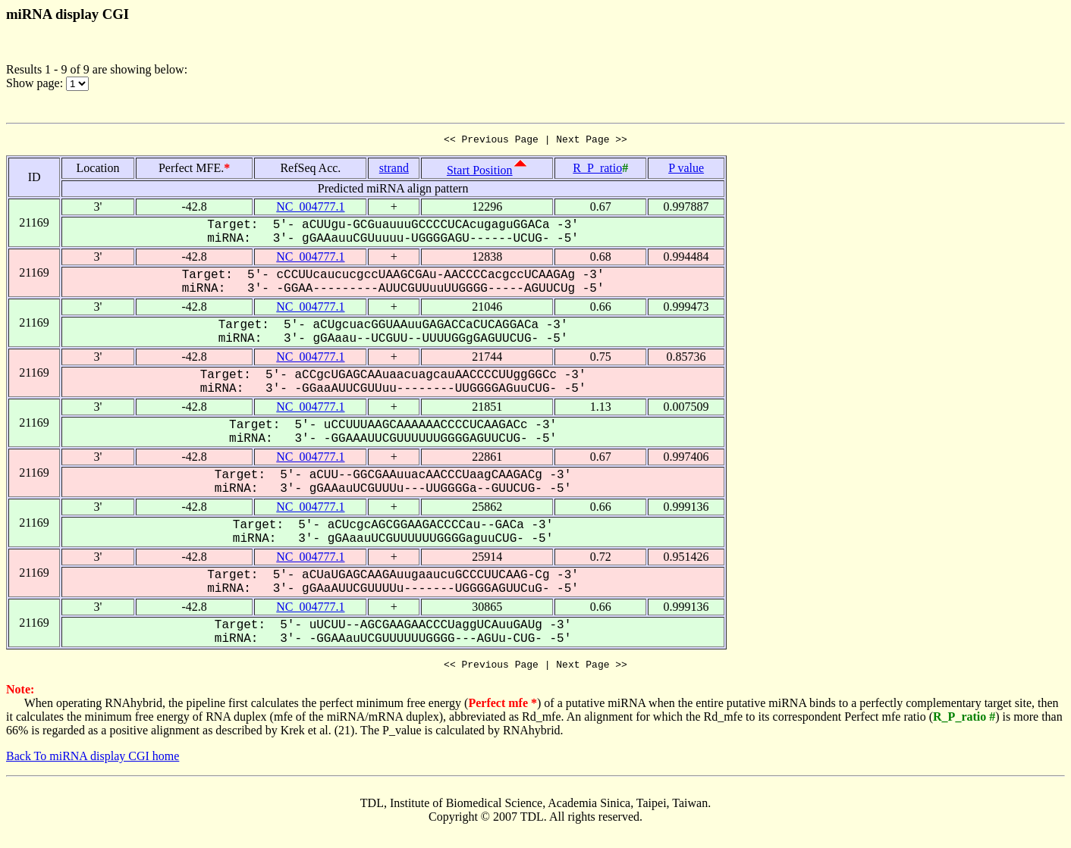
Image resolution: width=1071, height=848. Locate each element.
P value (686, 170)
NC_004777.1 (310, 208)
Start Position (480, 172)
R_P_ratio (597, 170)
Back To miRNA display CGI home (92, 760)
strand (394, 170)
